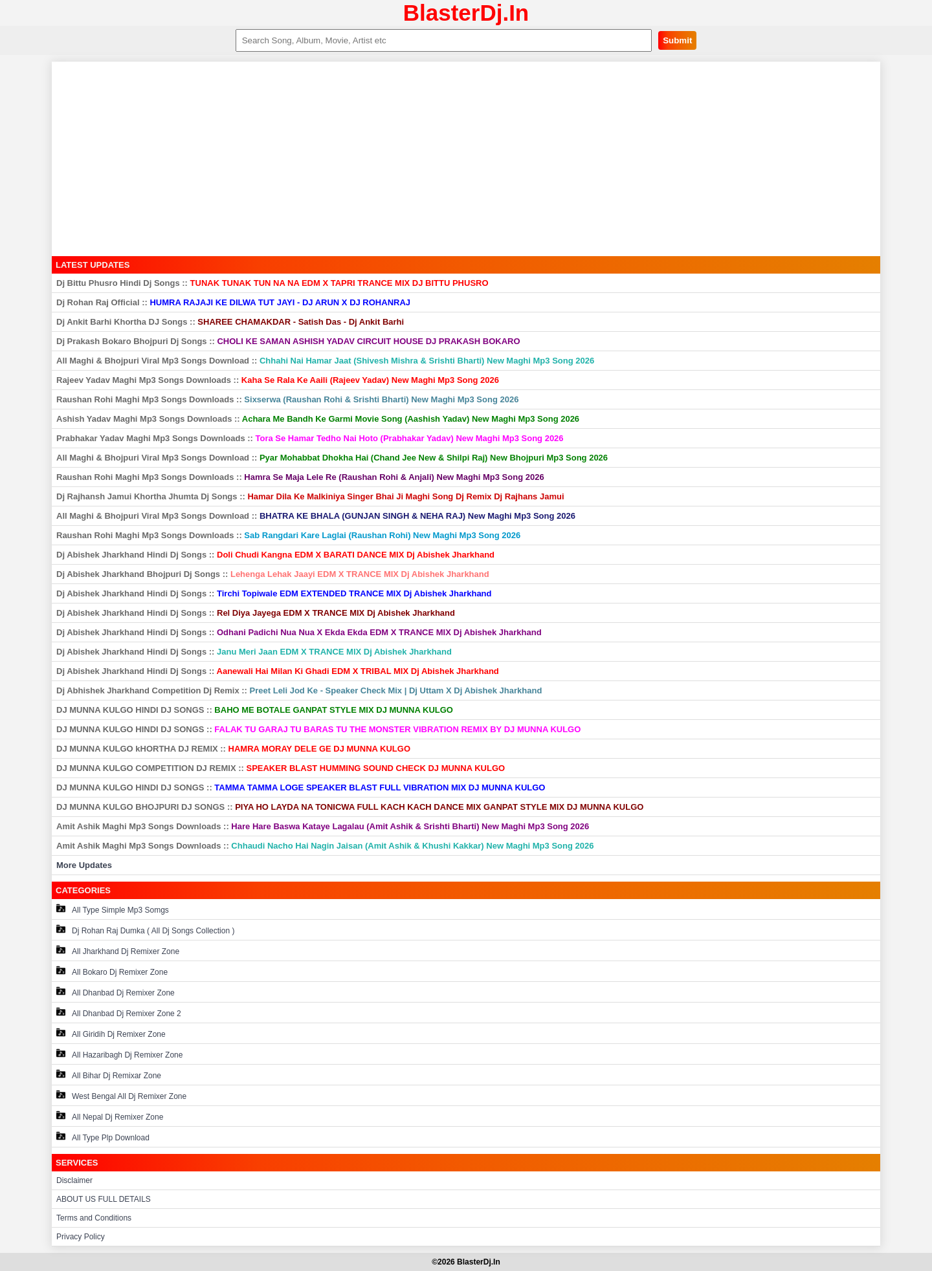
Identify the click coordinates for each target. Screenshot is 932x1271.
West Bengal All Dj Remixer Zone (121, 1095)
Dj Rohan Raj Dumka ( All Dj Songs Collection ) (145, 929)
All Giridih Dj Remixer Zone (111, 1033)
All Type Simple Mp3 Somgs (112, 909)
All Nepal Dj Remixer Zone (109, 1116)
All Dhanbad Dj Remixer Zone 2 (118, 1012)
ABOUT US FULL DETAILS (103, 1199)
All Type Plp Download (103, 1136)
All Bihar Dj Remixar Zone (108, 1074)
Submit (677, 40)
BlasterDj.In (466, 12)
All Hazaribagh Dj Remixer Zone (119, 1053)
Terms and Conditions (93, 1217)
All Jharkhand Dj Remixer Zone (117, 950)
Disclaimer (74, 1180)
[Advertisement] (466, 159)
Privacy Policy (80, 1236)
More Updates (84, 865)
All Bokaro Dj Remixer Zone (112, 971)
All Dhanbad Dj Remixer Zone (115, 991)
